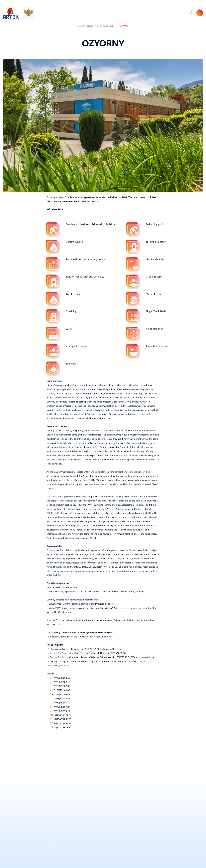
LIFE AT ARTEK (85, 25)
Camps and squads (106, 25)
